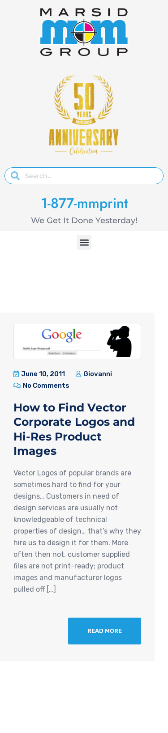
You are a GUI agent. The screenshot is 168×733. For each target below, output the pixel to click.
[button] (84, 242)
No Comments (41, 385)
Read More (104, 630)
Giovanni (94, 374)
